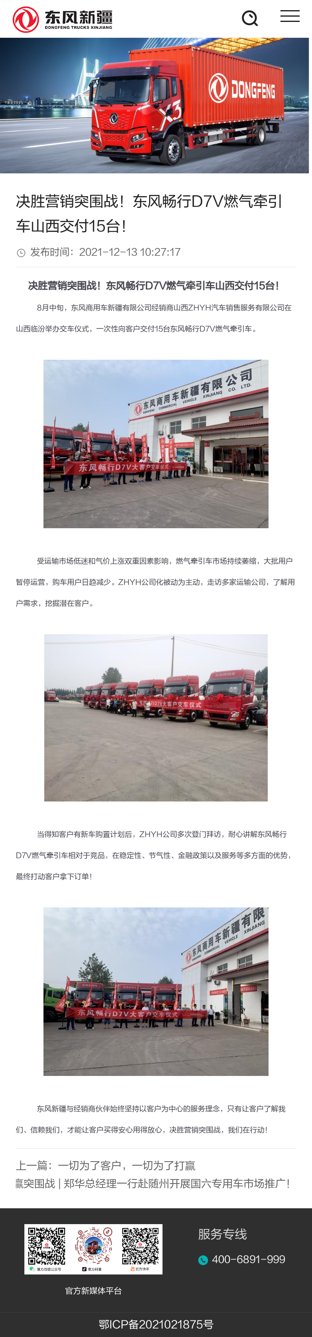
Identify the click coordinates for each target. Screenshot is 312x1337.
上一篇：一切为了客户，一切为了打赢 (105, 1166)
